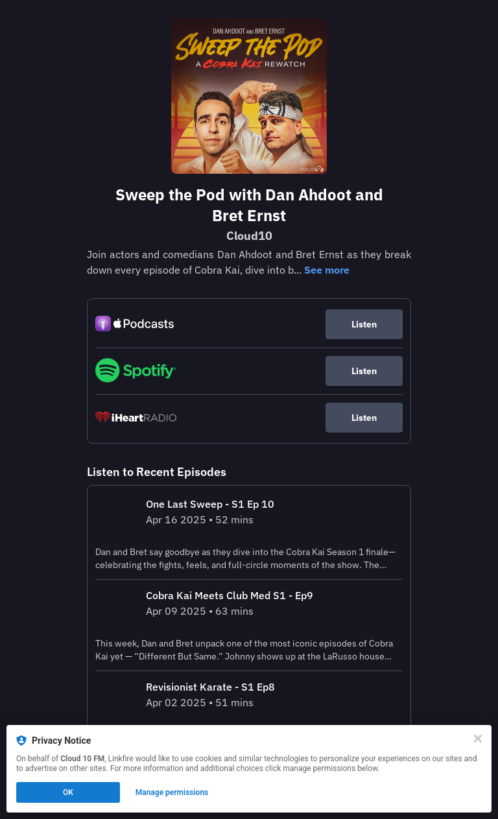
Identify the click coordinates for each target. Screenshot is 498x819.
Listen (364, 324)
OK (68, 792)
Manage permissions (172, 792)
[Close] (478, 738)
